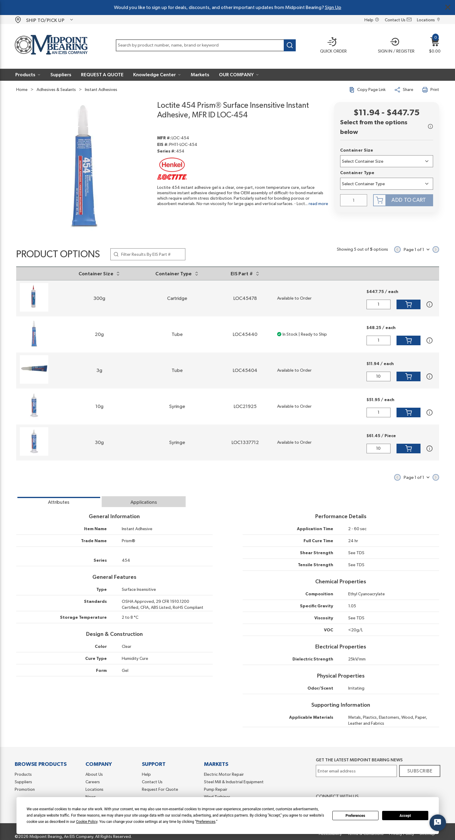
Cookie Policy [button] (86, 822)
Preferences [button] (205, 822)
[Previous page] (397, 249)
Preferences (355, 816)
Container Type (357, 173)
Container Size (356, 150)
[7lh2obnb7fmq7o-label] (386, 184)
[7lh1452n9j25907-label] (386, 161)
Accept (405, 816)
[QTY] (353, 200)
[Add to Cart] (409, 304)
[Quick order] (329, 46)
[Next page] (436, 249)
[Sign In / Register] (394, 46)
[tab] (59, 501)
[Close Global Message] (448, 7)
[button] (394, 46)
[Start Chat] (438, 822)
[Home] (51, 46)
